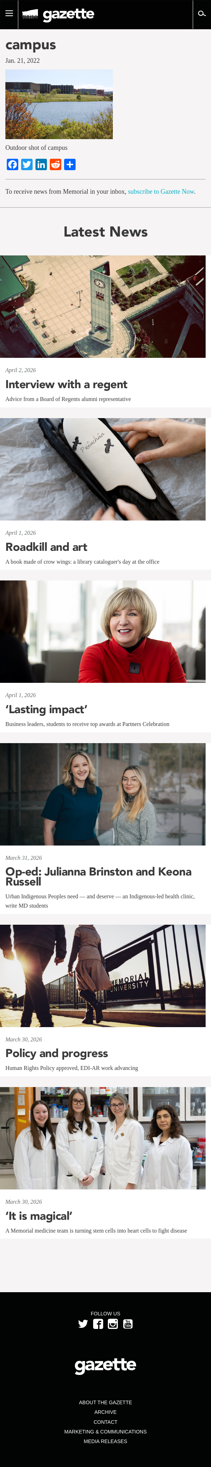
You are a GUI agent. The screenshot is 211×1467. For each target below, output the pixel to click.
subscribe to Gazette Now (161, 191)
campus (30, 44)
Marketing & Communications (105, 1432)
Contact (105, 1422)
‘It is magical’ (38, 1216)
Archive (105, 1412)
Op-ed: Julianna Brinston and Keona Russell (98, 877)
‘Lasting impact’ (46, 709)
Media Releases (105, 1441)
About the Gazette (105, 1402)
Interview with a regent (66, 384)
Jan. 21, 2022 (22, 60)
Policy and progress (56, 1053)
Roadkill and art (46, 547)
